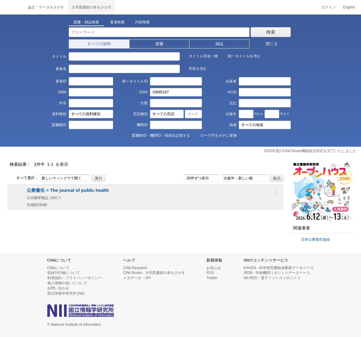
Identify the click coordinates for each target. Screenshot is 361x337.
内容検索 (142, 22)
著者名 (60, 69)
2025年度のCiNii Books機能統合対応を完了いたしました (310, 151)
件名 (62, 103)
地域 (232, 125)
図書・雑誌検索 (86, 22)
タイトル (59, 56)
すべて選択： (24, 178)
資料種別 (59, 114)
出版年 (231, 114)
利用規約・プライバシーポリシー (74, 278)
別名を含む (194, 68)
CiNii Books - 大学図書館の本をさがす (154, 273)
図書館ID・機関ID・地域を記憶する (157, 135)
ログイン (328, 7)
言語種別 (140, 114)
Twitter (211, 278)
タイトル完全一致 (200, 55)
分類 (144, 103)
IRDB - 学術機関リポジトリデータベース (277, 273)
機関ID (142, 125)
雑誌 (219, 44)
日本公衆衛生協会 (315, 239)
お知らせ (213, 268)
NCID (232, 92)
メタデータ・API (137, 278)
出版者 (231, 81)
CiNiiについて (58, 268)
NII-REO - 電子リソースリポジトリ (272, 278)
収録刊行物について (63, 273)
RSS (210, 273)
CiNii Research (135, 268)
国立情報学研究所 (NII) (66, 293)
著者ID (60, 81)
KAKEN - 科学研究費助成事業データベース (279, 268)
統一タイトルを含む (241, 55)
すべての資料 (99, 44)
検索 (270, 32)
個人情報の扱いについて (67, 283)
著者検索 (117, 22)
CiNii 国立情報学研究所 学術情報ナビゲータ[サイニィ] (12, 7)
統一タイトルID (135, 81)
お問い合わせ (58, 288)
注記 (232, 103)
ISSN (143, 92)
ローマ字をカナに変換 (215, 135)
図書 (159, 44)
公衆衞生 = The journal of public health (68, 190)
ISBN (62, 92)
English (349, 7)
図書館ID (59, 125)
